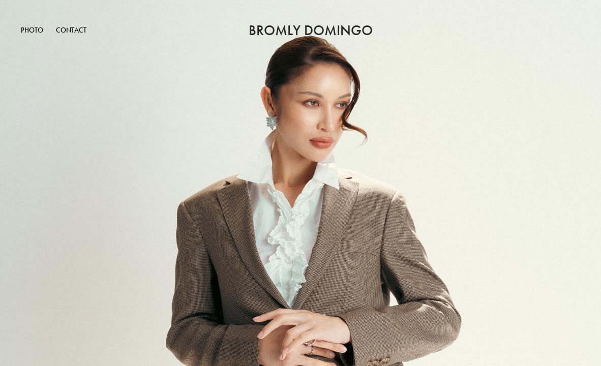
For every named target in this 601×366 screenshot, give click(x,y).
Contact (71, 30)
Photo (32, 30)
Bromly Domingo (311, 30)
